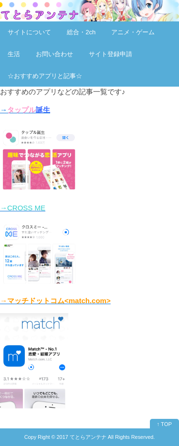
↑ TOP (164, 424)
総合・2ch (81, 32)
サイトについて (29, 32)
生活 (14, 54)
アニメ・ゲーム (133, 32)
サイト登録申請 (110, 54)
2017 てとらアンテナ (81, 437)
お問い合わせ (54, 54)
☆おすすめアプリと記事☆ (45, 75)
